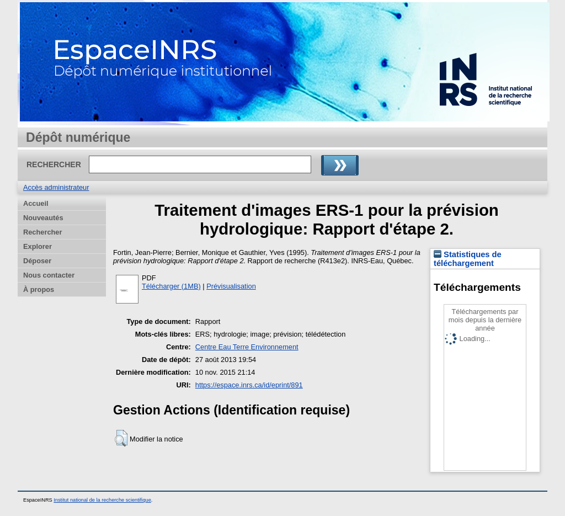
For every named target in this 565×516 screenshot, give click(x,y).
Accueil (36, 203)
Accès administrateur (56, 187)
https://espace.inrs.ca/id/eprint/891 (249, 385)
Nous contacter (48, 275)
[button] (121, 438)
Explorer (37, 246)
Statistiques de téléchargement (468, 259)
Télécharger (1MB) (171, 286)
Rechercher (42, 232)
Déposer (37, 261)
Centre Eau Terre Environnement (247, 347)
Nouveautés (43, 218)
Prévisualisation (231, 286)
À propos (38, 289)
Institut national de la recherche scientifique (102, 500)
